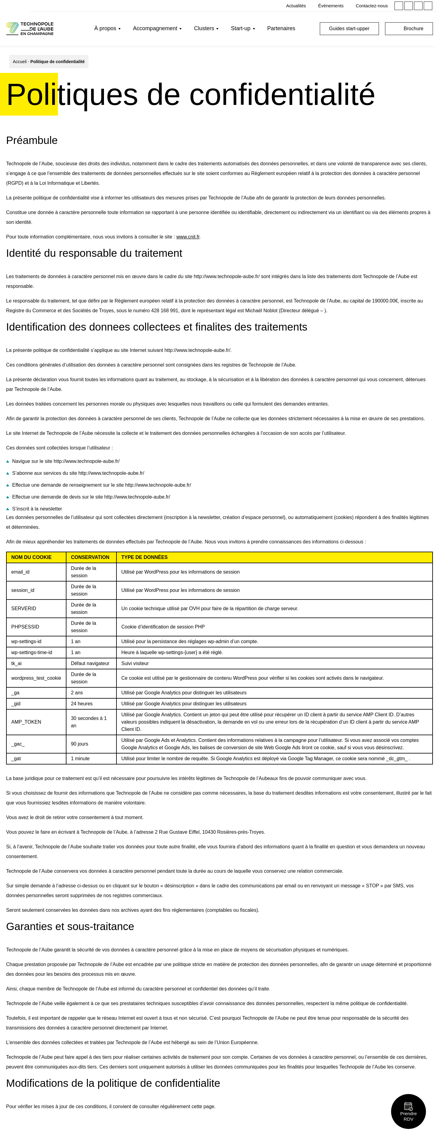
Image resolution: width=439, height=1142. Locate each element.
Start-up (240, 28)
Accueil (20, 61)
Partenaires (281, 28)
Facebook (418, 6)
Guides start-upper (349, 28)
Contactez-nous (372, 5)
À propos (105, 28)
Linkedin (398, 6)
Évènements (331, 5)
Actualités (296, 5)
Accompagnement (155, 28)
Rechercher (309, 28)
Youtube (428, 6)
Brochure (413, 28)
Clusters (204, 28)
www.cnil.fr (188, 236)
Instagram (408, 6)
